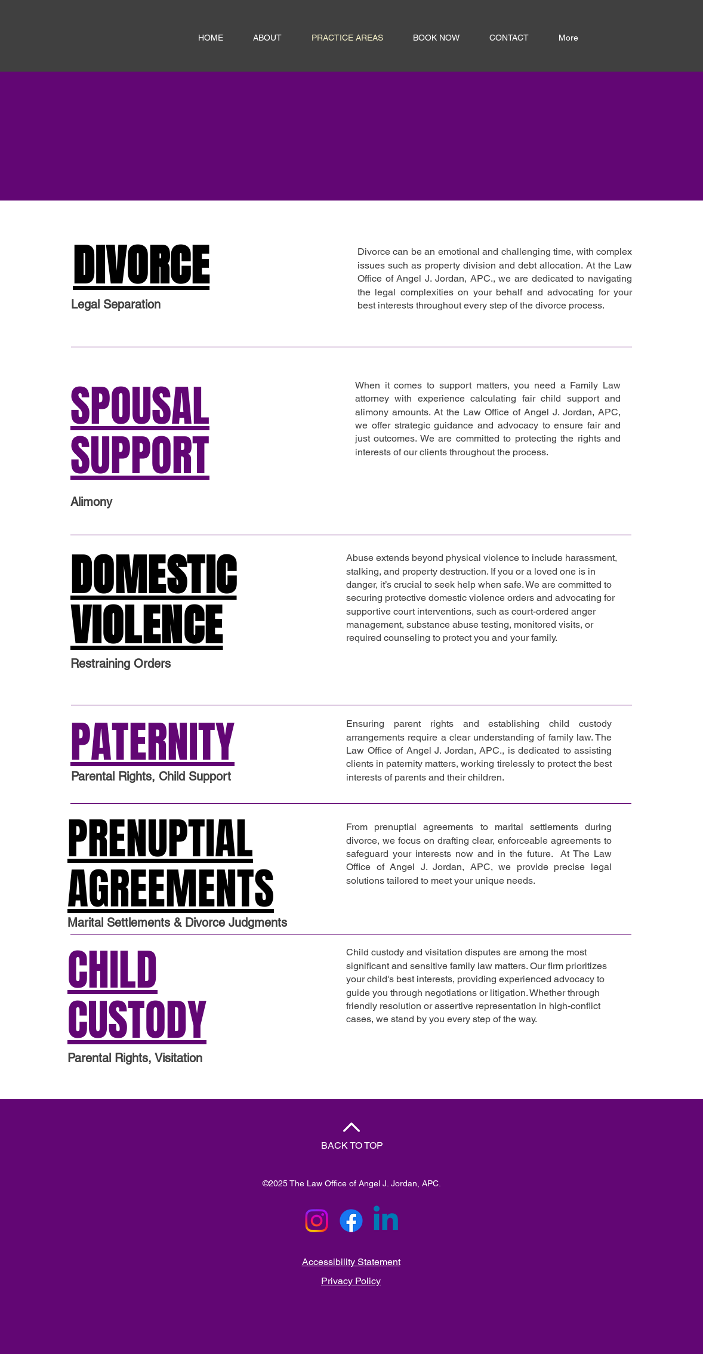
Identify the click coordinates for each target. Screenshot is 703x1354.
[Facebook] (351, 1220)
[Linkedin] (386, 1220)
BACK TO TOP (352, 1145)
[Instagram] (316, 1220)
